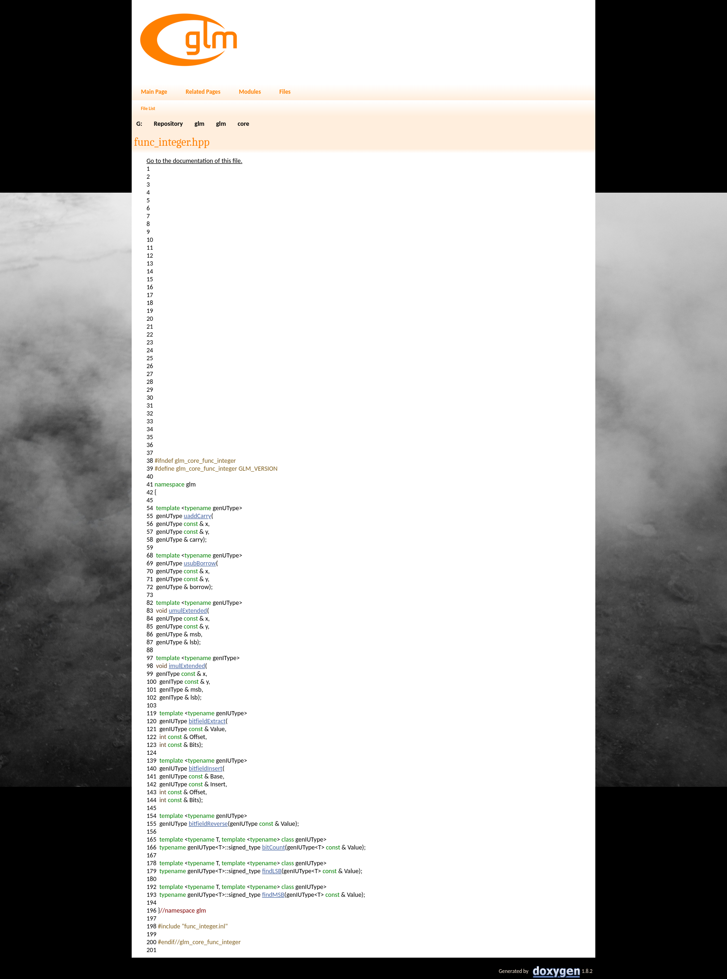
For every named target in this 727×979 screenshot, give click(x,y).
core (243, 124)
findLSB (271, 871)
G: (139, 124)
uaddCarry (197, 516)
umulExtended (188, 611)
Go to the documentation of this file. (194, 161)
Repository (168, 124)
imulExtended (187, 666)
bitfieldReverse (208, 824)
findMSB (273, 895)
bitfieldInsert (206, 768)
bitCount (273, 847)
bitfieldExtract (207, 721)
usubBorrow (200, 563)
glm (199, 124)
